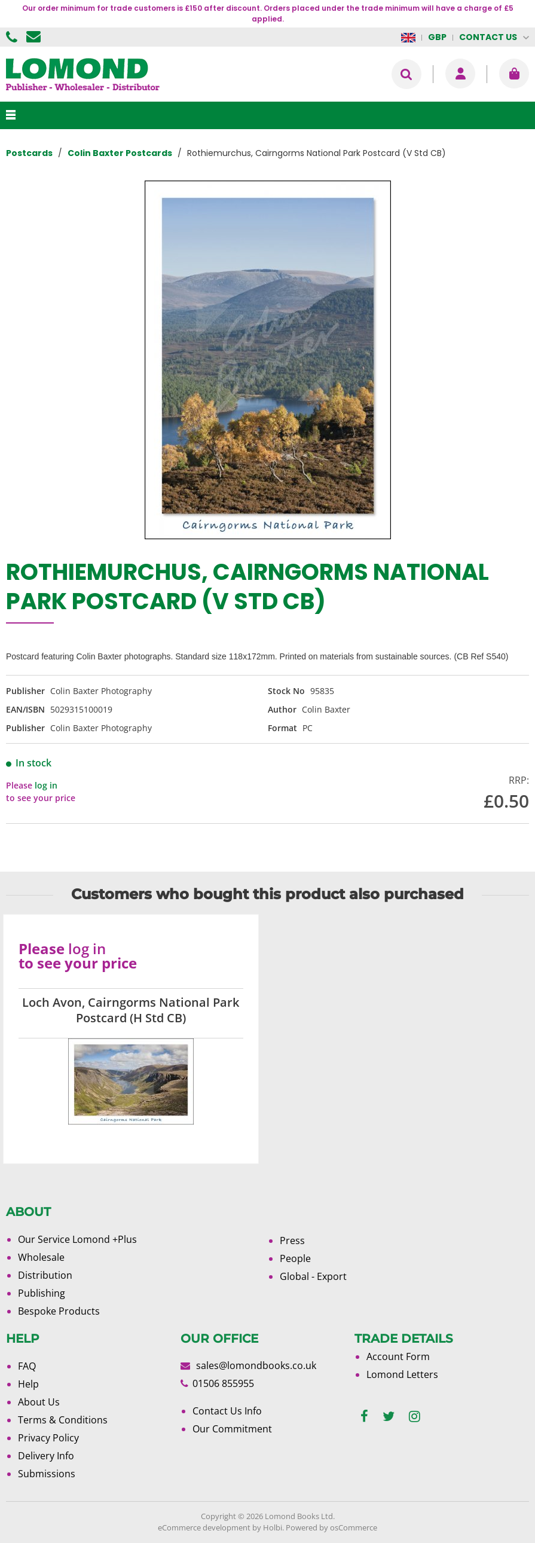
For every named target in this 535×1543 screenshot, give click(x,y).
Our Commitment (232, 1428)
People (295, 1258)
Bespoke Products (59, 1311)
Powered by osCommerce (331, 1527)
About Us (39, 1401)
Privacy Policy (48, 1437)
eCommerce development (204, 1527)
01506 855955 (13, 37)
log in (46, 785)
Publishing (41, 1293)
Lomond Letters (402, 1374)
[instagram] (414, 1416)
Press (292, 1240)
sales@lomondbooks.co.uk (256, 1365)
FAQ (27, 1366)
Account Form (398, 1356)
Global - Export (313, 1276)
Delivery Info (46, 1455)
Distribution (45, 1275)
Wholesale (41, 1257)
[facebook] (364, 1416)
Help (28, 1384)
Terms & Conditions (63, 1419)
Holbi (272, 1527)
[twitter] (389, 1416)
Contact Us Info (227, 1410)
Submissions (46, 1473)
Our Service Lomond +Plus (77, 1239)
